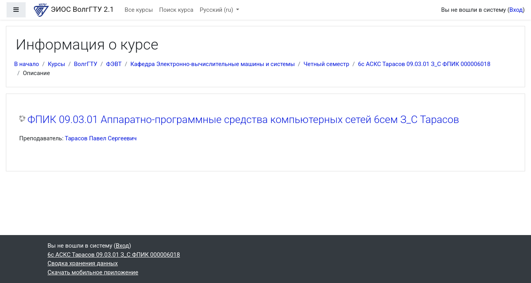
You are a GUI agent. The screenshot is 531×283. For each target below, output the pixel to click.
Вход (516, 9)
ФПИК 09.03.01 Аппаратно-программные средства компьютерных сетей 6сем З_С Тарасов (243, 119)
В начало (26, 64)
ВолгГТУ (85, 64)
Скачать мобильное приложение (93, 272)
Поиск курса (176, 9)
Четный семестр (326, 64)
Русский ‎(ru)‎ (217, 9)
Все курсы (139, 9)
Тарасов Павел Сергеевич (101, 138)
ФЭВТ (114, 64)
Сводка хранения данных (83, 263)
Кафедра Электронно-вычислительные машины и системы (212, 64)
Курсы (56, 64)
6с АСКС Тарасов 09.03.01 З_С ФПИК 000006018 (424, 64)
